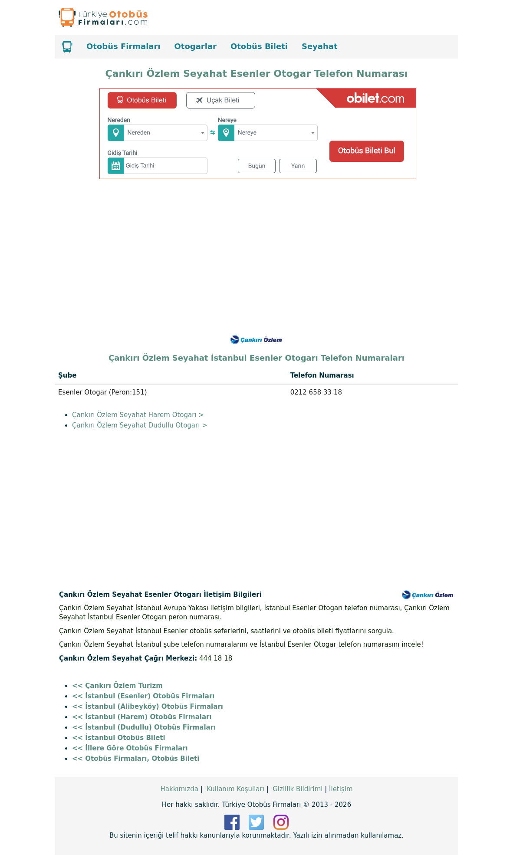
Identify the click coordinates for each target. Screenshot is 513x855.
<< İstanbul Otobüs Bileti (118, 738)
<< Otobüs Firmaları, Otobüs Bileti (135, 759)
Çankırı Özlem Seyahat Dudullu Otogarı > (139, 425)
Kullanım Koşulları (235, 789)
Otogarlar (195, 46)
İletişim (340, 789)
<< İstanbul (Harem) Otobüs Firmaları (142, 717)
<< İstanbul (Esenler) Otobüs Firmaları (143, 696)
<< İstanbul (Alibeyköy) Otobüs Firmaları (147, 706)
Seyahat (320, 46)
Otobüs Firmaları (123, 46)
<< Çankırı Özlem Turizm (117, 686)
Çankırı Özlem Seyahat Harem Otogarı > (138, 415)
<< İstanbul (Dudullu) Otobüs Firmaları (144, 727)
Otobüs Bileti (259, 46)
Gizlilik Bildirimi (297, 789)
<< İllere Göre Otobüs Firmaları (130, 748)
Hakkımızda (179, 789)
